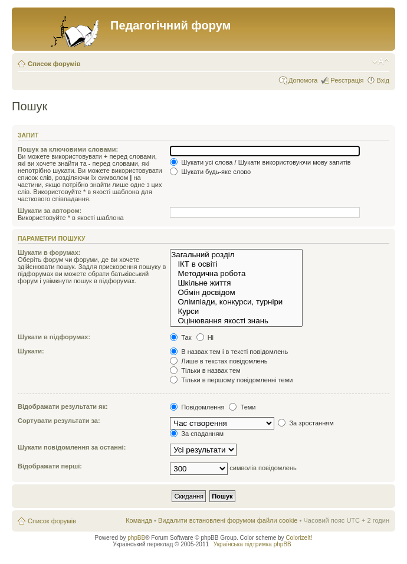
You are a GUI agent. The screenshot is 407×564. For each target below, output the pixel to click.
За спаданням (197, 433)
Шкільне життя (236, 283)
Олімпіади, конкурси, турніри (236, 302)
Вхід (382, 80)
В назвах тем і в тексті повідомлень (229, 351)
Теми (242, 407)
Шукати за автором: (49, 210)
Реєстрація (346, 80)
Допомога (302, 80)
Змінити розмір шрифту (380, 61)
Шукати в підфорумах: (54, 336)
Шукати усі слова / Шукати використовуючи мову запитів (260, 162)
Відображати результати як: (63, 406)
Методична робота (236, 273)
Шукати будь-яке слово (210, 171)
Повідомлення (197, 407)
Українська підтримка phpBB (252, 544)
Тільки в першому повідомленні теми (231, 379)
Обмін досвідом (236, 292)
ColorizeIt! (298, 538)
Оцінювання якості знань (236, 321)
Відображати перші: (50, 466)
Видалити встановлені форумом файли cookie (228, 520)
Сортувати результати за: (59, 420)
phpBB (136, 538)
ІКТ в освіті (236, 264)
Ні (205, 337)
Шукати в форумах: (49, 252)
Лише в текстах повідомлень (218, 361)
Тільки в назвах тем (205, 370)
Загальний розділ (236, 255)
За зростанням (305, 423)
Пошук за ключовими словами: (68, 149)
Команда (139, 520)
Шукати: (31, 351)
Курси (236, 311)
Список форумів (54, 63)
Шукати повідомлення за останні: (72, 447)
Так (180, 337)
